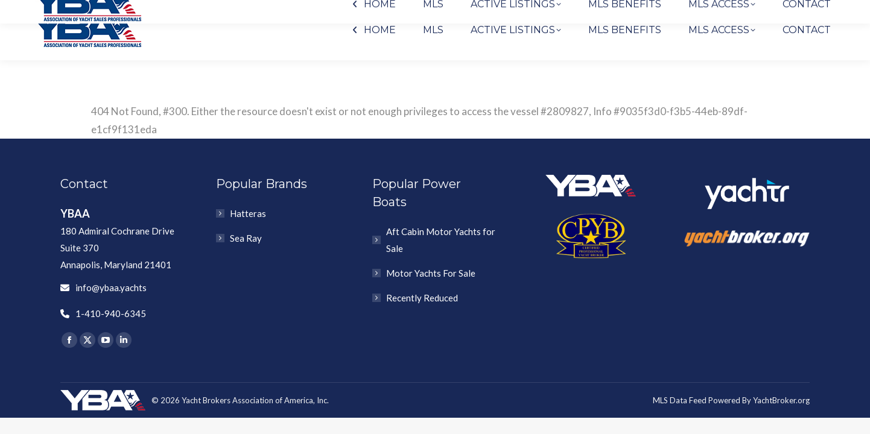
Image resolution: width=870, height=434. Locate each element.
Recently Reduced (422, 297)
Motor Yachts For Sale (430, 273)
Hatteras (248, 213)
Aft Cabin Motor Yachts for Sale (440, 240)
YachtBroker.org (781, 400)
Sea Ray (246, 238)
